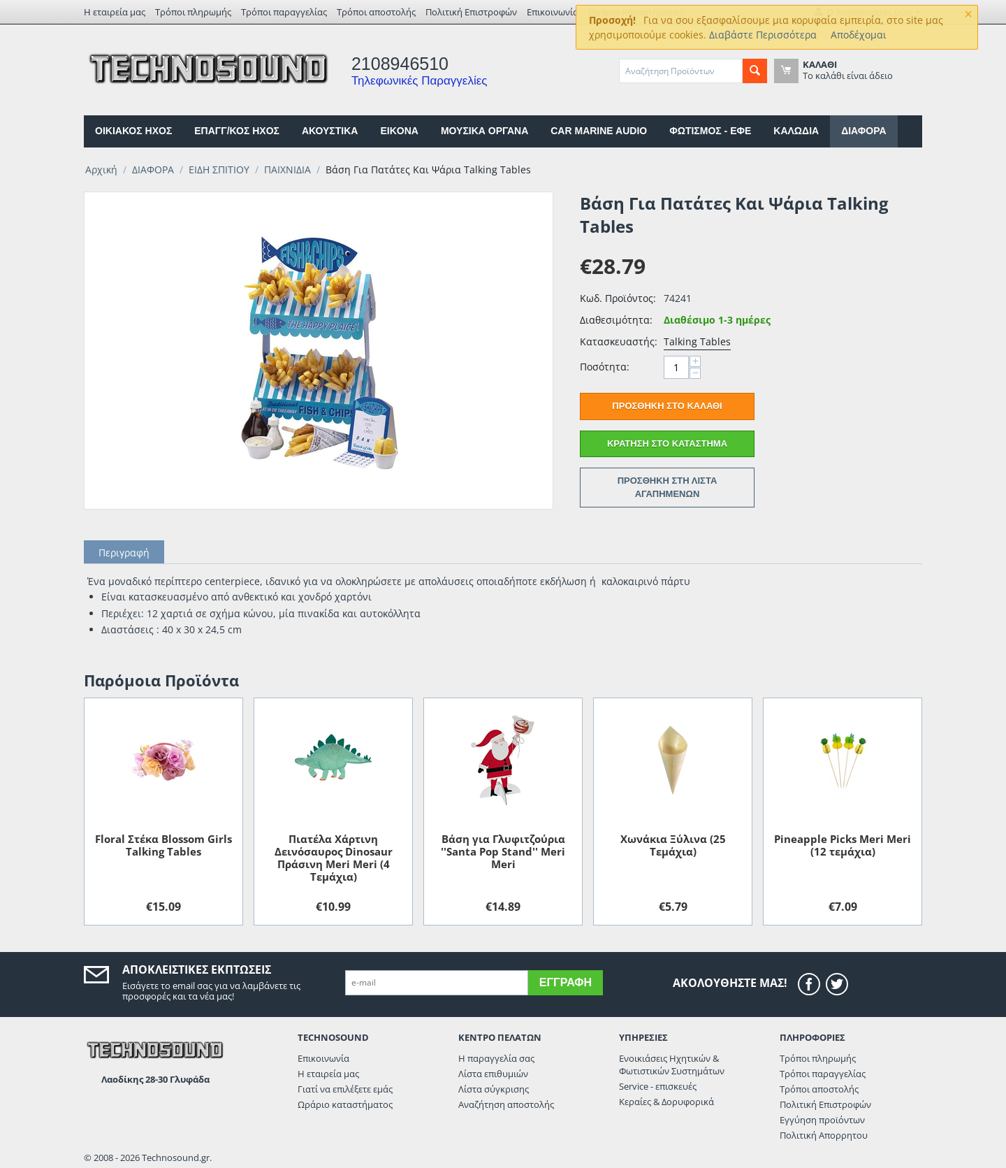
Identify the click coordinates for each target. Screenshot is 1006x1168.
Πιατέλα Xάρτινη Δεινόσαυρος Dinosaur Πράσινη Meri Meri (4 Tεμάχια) (334, 857)
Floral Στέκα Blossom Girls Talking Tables (163, 845)
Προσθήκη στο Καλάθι (667, 406)
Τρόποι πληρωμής (193, 12)
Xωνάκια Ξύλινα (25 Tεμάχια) (673, 845)
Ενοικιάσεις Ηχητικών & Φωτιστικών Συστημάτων (671, 1064)
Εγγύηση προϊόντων (822, 1119)
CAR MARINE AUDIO (599, 130)
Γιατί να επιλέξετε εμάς (345, 1089)
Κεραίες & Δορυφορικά (666, 1101)
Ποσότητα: (604, 366)
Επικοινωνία (552, 12)
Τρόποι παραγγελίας (284, 12)
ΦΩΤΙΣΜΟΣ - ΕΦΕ (710, 130)
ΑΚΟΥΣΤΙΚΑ (330, 130)
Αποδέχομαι (859, 34)
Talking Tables (697, 341)
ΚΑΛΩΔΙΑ (796, 130)
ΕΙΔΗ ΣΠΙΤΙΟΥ (219, 169)
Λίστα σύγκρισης (493, 1089)
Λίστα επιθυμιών (493, 1073)
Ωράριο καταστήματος (345, 1104)
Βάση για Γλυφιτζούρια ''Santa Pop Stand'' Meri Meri (503, 851)
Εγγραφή (565, 982)
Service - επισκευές (658, 1086)
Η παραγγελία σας (496, 1058)
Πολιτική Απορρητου (824, 1135)
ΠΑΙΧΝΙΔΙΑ (287, 169)
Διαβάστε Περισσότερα (763, 34)
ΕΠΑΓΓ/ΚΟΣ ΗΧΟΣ (236, 130)
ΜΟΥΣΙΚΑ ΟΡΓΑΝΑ (484, 130)
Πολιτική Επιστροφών (471, 12)
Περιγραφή (124, 552)
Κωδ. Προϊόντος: (618, 298)
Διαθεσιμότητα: (616, 319)
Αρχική (101, 169)
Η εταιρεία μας (114, 12)
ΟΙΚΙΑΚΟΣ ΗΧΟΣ (133, 130)
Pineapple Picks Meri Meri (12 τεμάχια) (842, 845)
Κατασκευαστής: (618, 341)
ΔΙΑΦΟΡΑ (863, 130)
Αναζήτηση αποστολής (506, 1104)
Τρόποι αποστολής (376, 12)
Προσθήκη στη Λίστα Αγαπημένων (667, 487)
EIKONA (399, 130)
